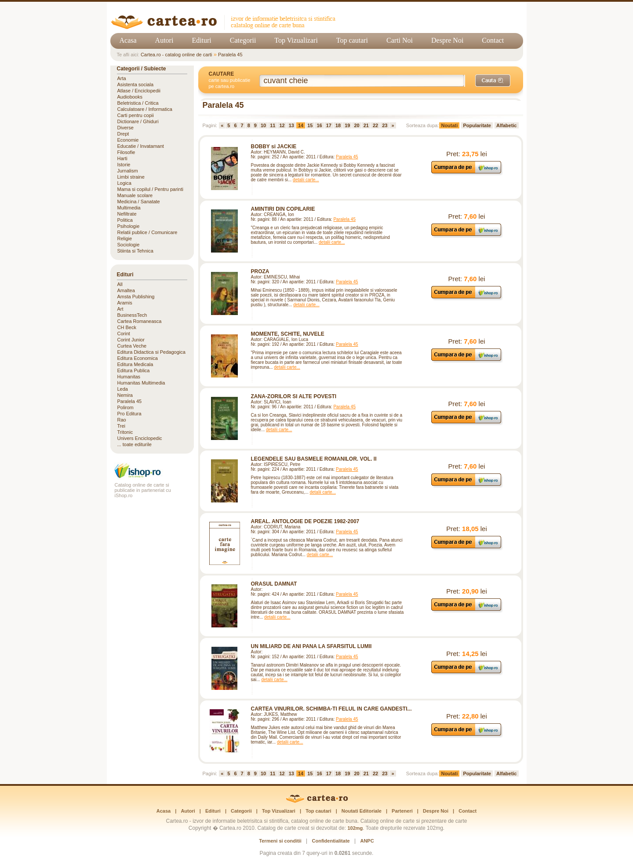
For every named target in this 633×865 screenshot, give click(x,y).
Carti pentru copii (135, 115)
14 (300, 125)
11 (272, 125)
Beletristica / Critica (138, 103)
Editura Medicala (135, 364)
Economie (128, 140)
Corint (123, 333)
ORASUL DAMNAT (274, 584)
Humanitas (129, 376)
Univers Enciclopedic (139, 438)
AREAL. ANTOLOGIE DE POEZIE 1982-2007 (305, 521)
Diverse (125, 127)
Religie (124, 238)
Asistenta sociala (135, 84)
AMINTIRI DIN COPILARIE (283, 209)
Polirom (125, 407)
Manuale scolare (135, 195)
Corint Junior (131, 339)
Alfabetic (506, 125)
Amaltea (126, 290)
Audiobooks (130, 96)
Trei (121, 426)
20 (356, 125)
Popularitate (477, 125)
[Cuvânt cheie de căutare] (362, 81)
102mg (355, 828)
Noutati (449, 125)
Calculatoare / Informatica (144, 109)
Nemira (125, 395)
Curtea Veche (132, 345)
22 (375, 125)
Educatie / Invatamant (140, 146)
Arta (121, 78)
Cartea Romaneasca (139, 321)
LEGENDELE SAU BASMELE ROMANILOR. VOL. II (314, 459)
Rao (121, 419)
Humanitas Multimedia (141, 382)
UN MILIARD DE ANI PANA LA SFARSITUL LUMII (311, 646)
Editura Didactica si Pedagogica (151, 352)
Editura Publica (133, 370)
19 (347, 125)
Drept (123, 133)
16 (319, 125)
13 (291, 125)
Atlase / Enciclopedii (138, 90)
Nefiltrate (127, 213)
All (120, 284)
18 (338, 125)
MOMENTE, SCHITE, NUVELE (287, 334)
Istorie (124, 164)
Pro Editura (129, 413)
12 (281, 125)
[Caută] (492, 80)
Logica (124, 183)
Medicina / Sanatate (138, 201)
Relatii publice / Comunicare (147, 232)
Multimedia (129, 207)
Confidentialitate (331, 840)
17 (328, 125)
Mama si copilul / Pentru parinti (150, 189)
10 (263, 125)
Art (120, 309)
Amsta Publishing (136, 296)
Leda (122, 389)
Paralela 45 (230, 54)
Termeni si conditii (280, 840)
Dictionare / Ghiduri (138, 121)
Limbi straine (131, 177)
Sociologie (128, 244)
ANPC (367, 840)
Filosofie (126, 152)
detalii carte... (306, 179)
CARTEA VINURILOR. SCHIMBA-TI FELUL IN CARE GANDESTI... (331, 709)
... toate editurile (134, 444)
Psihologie (128, 226)
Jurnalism (127, 170)
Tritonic (125, 432)
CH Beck (126, 327)
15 (310, 125)
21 (366, 125)
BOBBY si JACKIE (274, 146)
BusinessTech (132, 315)
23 (384, 125)
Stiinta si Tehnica (135, 250)
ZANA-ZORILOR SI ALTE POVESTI (294, 396)
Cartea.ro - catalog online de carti (176, 54)
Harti (122, 158)
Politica (125, 220)
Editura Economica (137, 358)
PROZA (260, 271)
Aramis (124, 302)
